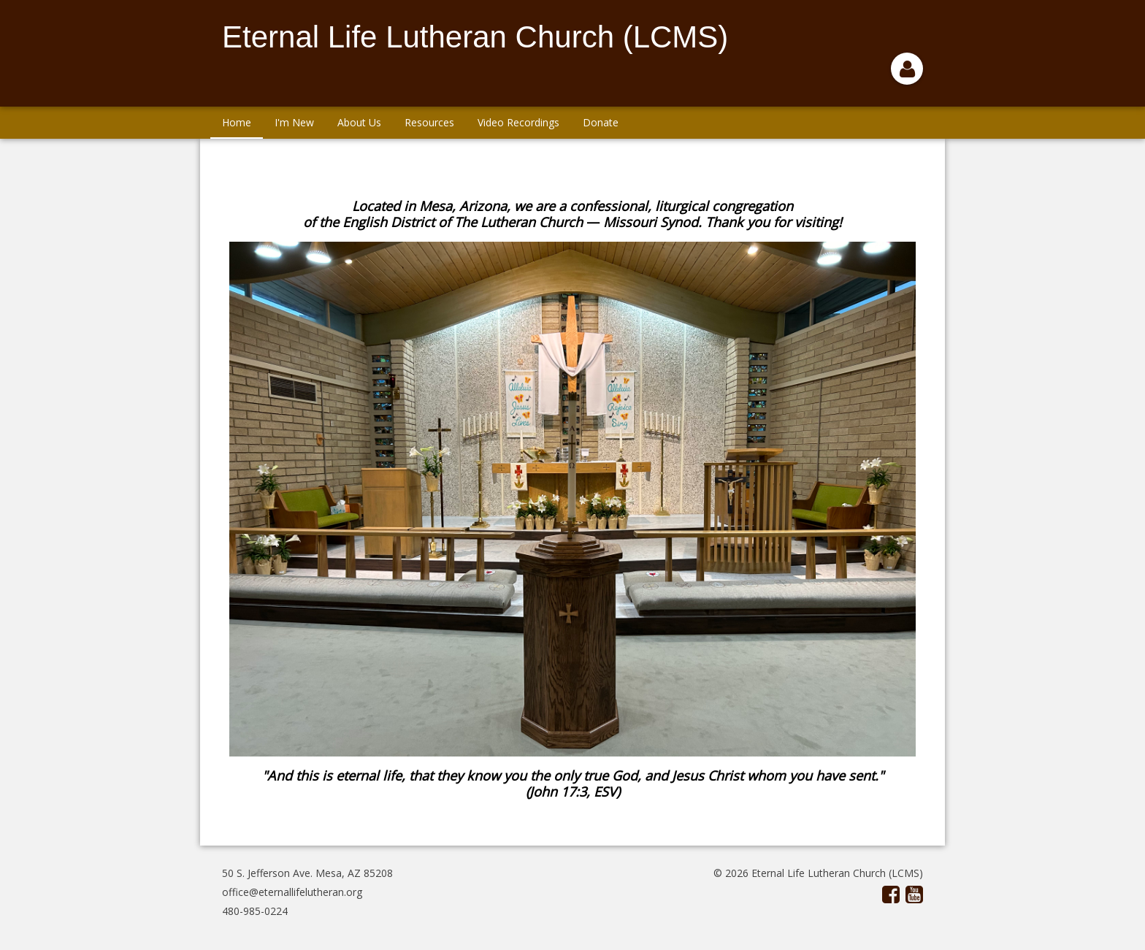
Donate (601, 122)
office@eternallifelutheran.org (292, 892)
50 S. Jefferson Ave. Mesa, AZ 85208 (307, 873)
